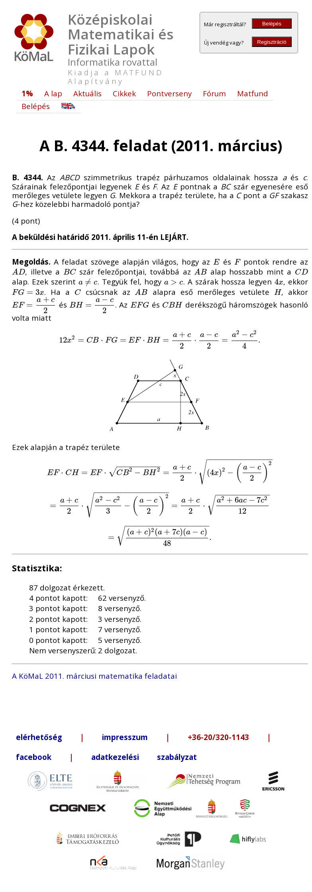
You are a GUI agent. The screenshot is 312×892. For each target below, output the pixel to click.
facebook (33, 757)
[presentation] (216, 262)
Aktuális (87, 93)
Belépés (271, 24)
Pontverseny (169, 93)
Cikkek (124, 93)
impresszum (125, 737)
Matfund (252, 93)
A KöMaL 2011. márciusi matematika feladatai (94, 676)
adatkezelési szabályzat (144, 757)
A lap (53, 93)
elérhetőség (39, 737)
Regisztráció (271, 42)
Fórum (214, 93)
